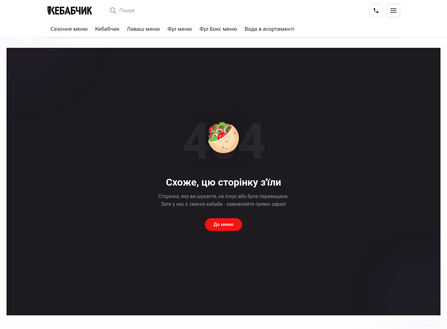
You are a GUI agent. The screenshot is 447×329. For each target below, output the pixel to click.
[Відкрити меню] (393, 10)
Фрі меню (179, 28)
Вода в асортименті (269, 28)
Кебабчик (107, 28)
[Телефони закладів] (376, 10)
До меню (223, 224)
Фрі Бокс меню (218, 28)
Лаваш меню (143, 28)
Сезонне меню (69, 28)
